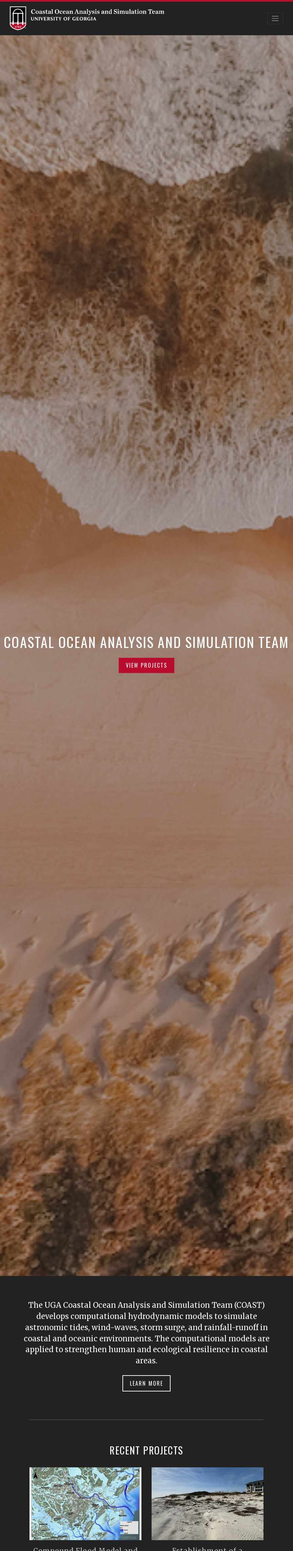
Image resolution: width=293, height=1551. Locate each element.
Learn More (146, 1383)
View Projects (146, 665)
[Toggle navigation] (275, 18)
